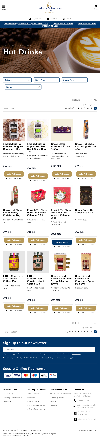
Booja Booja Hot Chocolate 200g (85, 211)
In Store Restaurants (36, 409)
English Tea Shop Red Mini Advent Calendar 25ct (37, 213)
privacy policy (76, 354)
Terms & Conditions (9, 430)
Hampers (31, 397)
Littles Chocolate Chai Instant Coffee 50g (13, 279)
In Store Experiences (36, 405)
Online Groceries (34, 394)
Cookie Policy (23, 430)
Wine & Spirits (33, 401)
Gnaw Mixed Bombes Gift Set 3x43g (60, 146)
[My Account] (35, 19)
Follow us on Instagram (82, 413)
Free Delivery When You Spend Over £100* (26, 23)
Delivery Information (12, 397)
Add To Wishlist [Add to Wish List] (14, 179)
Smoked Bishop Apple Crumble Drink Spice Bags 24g (37, 148)
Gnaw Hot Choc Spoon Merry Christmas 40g (12, 213)
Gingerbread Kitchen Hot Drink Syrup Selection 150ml (61, 280)
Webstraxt (93, 430)
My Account (8, 401)
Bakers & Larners (8, 45)
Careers (53, 405)
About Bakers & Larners (60, 394)
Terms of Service (63, 358)
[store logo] (49, 7)
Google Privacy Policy (44, 358)
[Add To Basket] (14, 174)
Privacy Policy (36, 430)
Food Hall (20, 45)
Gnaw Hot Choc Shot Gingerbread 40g (85, 146)
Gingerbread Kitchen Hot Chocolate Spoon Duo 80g (85, 280)
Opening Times (57, 397)
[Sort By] (82, 99)
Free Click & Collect (63, 23)
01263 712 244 (82, 400)
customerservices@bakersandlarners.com (85, 406)
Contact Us (8, 394)
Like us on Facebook (85, 419)
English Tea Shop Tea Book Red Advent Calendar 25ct (61, 214)
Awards (53, 401)
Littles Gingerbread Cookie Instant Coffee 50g (35, 280)
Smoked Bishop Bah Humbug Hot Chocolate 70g (13, 146)
